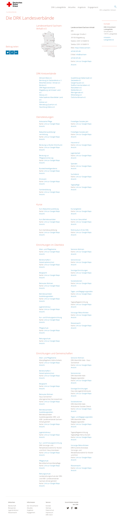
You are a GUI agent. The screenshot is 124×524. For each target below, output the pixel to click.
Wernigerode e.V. (77, 91)
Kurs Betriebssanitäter (47, 218)
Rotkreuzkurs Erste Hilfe (79, 228)
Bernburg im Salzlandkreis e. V (50, 79)
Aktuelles (72, 7)
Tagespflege (75, 183)
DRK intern (49, 513)
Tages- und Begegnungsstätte (82, 290)
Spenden (74, 162)
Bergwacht (43, 271)
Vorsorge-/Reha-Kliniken (80, 311)
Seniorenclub (76, 258)
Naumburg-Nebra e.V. (47, 105)
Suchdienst (75, 173)
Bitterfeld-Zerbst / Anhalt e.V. (49, 81)
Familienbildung (45, 188)
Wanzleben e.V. (76, 86)
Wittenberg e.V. (76, 93)
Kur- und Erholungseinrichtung (50, 316)
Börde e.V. (43, 84)
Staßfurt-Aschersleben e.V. (80, 84)
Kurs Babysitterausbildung (49, 207)
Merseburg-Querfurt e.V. (48, 103)
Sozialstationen (76, 279)
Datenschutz (50, 509)
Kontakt (48, 504)
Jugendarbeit (75, 152)
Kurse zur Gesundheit (79, 218)
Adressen (19, 11)
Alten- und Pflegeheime (47, 248)
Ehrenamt (42, 178)
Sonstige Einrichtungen (79, 269)
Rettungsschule (44, 337)
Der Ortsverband (32, 504)
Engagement (93, 7)
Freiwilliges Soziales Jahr (79, 120)
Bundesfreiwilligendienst (48, 167)
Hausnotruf (75, 141)
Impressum (49, 511)
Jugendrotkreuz (44, 305)
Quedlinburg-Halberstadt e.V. (81, 76)
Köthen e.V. (43, 101)
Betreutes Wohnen (46, 282)
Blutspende (12, 507)
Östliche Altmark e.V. (78, 96)
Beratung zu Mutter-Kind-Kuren (50, 143)
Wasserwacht (76, 322)
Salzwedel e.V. (76, 79)
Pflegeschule (43, 326)
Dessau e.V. (43, 93)
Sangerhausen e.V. (77, 81)
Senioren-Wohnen (77, 248)
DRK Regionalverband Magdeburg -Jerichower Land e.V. (49, 88)
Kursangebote (76, 207)
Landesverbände (28, 11)
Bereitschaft (12, 504)
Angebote (82, 7)
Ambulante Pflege (45, 120)
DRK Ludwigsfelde (58, 7)
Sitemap (48, 507)
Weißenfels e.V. (76, 89)
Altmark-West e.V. (45, 76)
